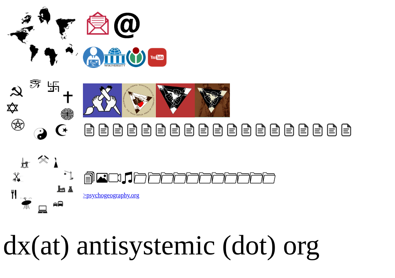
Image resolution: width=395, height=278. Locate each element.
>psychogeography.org (111, 195)
